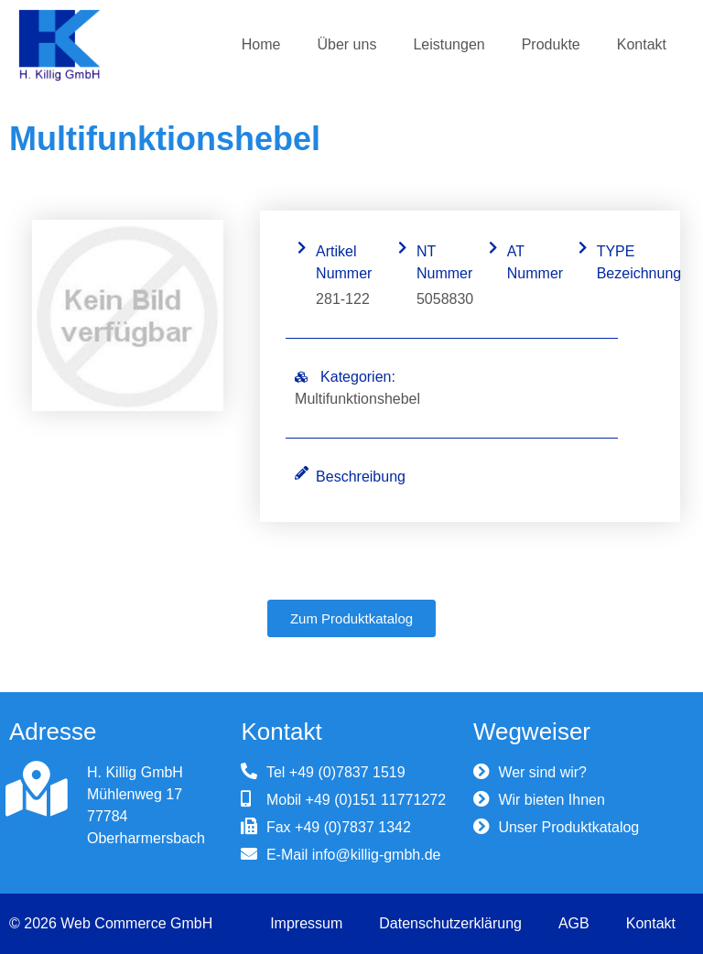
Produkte (551, 44)
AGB (573, 923)
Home (261, 44)
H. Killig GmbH (135, 772)
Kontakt (641, 44)
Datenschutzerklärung (450, 923)
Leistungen (448, 44)
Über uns (346, 44)
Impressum (306, 923)
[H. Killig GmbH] (36, 789)
